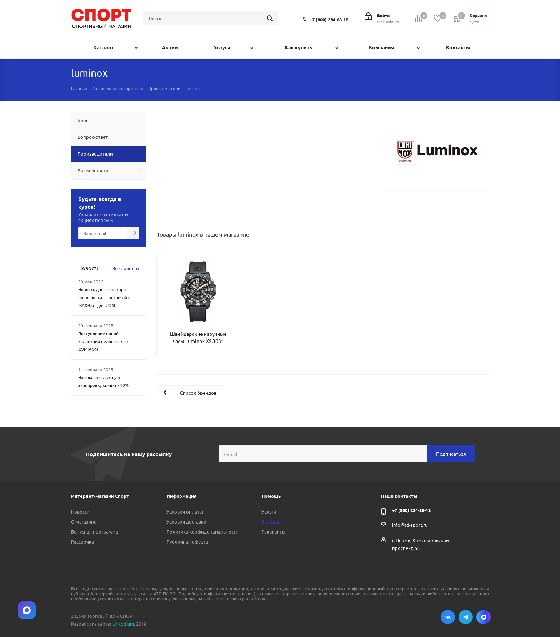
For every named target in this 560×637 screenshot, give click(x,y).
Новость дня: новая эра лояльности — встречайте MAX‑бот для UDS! (105, 297)
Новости (80, 512)
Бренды (270, 522)
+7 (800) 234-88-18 (329, 19)
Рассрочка (82, 542)
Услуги (268, 512)
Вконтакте (448, 617)
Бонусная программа (94, 532)
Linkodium (123, 624)
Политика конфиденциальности (202, 532)
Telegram (466, 617)
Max (483, 617)
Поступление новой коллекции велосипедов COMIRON (103, 341)
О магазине (83, 522)
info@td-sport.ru (410, 524)
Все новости (125, 268)
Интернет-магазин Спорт (100, 496)
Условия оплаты (184, 512)
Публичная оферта (187, 542)
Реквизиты (273, 532)
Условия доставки (186, 522)
